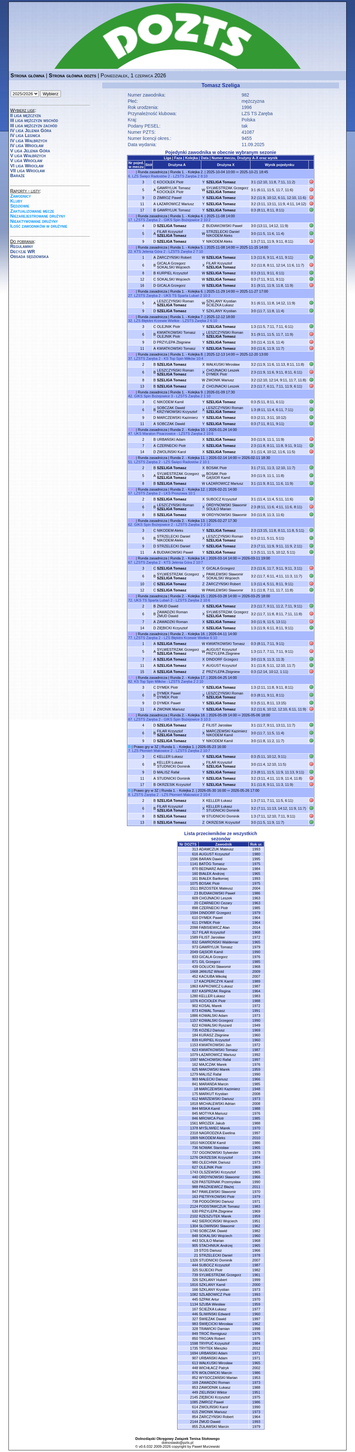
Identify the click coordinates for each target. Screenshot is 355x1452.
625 (195, 1069)
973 (195, 947)
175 (195, 1094)
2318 (194, 1133)
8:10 (204, 176)
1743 (194, 1172)
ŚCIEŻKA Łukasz (212, 1309)
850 (195, 1338)
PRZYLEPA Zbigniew (174, 342)
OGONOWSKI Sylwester (218, 1152)
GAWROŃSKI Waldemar (218, 942)
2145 (194, 1397)
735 (195, 1030)
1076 (194, 1001)
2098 (194, 927)
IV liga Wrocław (27, 145)
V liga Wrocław (26, 160)
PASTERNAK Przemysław (220, 1182)
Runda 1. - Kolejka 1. (178, 747)
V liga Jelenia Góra (30, 150)
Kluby (16, 201)
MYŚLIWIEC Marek (214, 1128)
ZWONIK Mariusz (220, 380)
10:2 (207, 220)
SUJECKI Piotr (210, 1270)
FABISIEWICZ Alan (214, 927)
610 (195, 918)
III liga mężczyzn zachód (33, 125)
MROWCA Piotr (211, 1118)
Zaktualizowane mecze (32, 211)
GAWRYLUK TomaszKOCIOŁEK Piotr (174, 190)
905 (195, 1245)
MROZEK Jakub (212, 1123)
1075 (194, 883)
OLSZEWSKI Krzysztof (217, 1172)
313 (195, 849)
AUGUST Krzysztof (221, 665)
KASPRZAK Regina (215, 991)
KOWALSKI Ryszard (215, 1025)
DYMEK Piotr (167, 687)
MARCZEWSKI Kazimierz (177, 418)
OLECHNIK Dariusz (215, 1162)
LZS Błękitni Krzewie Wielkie (156, 321)
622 (195, 1025)
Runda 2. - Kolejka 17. (188, 678)
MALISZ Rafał (168, 772)
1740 (194, 1231)
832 (195, 942)
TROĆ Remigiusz (213, 1334)
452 (195, 976)
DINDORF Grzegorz (222, 659)
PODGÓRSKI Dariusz (216, 1201)
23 (196, 893)
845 (195, 1113)
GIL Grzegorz (209, 962)
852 (195, 1378)
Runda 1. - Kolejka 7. (187, 317)
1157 (194, 1020)
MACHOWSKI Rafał (215, 1060)
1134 (194, 1304)
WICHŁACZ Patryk (214, 1368)
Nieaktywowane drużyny (34, 221)
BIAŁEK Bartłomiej (213, 878)
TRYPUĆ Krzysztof (214, 1343)
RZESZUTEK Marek (215, 1216)
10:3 (206, 296)
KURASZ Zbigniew (214, 1035)
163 (195, 1197)
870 (195, 869)
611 (195, 923)
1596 (194, 859)
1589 (194, 937)
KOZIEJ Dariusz (212, 1030)
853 (195, 1387)
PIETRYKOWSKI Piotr (216, 1197)
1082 (194, 1294)
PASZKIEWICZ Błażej (216, 1187)
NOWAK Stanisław (214, 1148)
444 (195, 1265)
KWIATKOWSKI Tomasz (176, 348)
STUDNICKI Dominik (173, 778)
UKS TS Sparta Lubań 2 (183, 296)
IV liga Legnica (25, 135)
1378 (194, 1128)
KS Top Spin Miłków (179, 358)
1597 (194, 1060)
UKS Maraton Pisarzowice (155, 434)
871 (195, 962)
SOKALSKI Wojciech (173, 279)
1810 (194, 1143)
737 (195, 1152)
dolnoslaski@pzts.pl (177, 1442)
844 (195, 1108)
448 (195, 1368)
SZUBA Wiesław (212, 1304)
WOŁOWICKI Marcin (215, 1373)
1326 (194, 1260)
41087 (248, 132)
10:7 (199, 562)
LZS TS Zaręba (257, 113)
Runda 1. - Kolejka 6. (187, 291)
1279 (194, 1074)
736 (195, 1148)
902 (195, 1006)
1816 (194, 1285)
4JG (131, 172)
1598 (194, 1343)
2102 (194, 1216)
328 (195, 1329)
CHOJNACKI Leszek (222, 386)
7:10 (199, 251)
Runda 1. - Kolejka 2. (187, 172)
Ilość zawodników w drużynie (38, 226)
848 (195, 1236)
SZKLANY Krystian (221, 311)
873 (195, 1011)
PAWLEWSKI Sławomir (224, 590)
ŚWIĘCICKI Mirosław (216, 1324)
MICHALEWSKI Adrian (217, 1104)
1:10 (207, 396)
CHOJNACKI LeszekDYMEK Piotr (222, 372)
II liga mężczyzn (25, 115)
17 (196, 981)
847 (195, 1192)
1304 (194, 1226)
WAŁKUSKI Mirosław (223, 364)
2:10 (207, 525)
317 (195, 932)
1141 (194, 864)
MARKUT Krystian (213, 1094)
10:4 (199, 358)
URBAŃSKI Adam (171, 439)
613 (195, 1363)
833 (195, 957)
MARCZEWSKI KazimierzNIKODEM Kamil (226, 733)
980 (195, 1162)
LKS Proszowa (175, 493)
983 (195, 1324)
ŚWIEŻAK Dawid (212, 1319)
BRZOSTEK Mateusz (216, 888)
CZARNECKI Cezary (215, 903)
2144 (194, 1422)
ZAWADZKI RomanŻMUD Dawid (172, 614)
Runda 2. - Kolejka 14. (188, 558)
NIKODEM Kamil (170, 402)
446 (195, 1314)
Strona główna (27, 75)
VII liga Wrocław (27, 170)
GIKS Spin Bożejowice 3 (153, 396)
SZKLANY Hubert (213, 1280)
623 (195, 1050)
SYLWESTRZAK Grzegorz (227, 190)
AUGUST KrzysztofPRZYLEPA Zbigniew (223, 651)
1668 (194, 971)
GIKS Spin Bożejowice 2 (183, 220)
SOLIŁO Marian (211, 1241)
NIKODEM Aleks (219, 241)
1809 (194, 1138)
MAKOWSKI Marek (214, 1069)
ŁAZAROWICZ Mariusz (175, 204)
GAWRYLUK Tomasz (174, 210)
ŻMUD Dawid (167, 606)
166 (195, 1290)
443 (195, 1241)
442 (195, 1221)
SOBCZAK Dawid (171, 424)
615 (195, 1412)
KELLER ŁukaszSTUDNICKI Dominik (173, 764)
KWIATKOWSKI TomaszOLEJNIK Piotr (176, 334)
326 (195, 1280)
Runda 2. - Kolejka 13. (188, 521)
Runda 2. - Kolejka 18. (188, 715)
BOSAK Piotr (216, 468)
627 (195, 1167)
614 (195, 1407)
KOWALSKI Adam (213, 1015)
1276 (194, 1157)
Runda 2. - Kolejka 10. (188, 430)
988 (195, 1187)
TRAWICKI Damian (214, 1329)
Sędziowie (19, 205)
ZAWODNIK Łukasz (215, 1387)
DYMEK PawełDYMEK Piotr (168, 695)
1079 (194, 1055)
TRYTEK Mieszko (213, 1348)
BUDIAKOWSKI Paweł (224, 226)
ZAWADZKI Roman (172, 622)
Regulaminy (21, 246)
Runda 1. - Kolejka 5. (187, 247)
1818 (194, 1104)
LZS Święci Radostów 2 (151, 176)
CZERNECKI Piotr (171, 446)
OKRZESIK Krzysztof (174, 785)
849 (195, 1334)
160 (195, 874)
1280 (194, 996)
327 (195, 1319)
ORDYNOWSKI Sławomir (226, 515)
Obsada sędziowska (29, 256)
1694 (194, 1353)
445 (195, 1299)
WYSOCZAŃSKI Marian (218, 1378)
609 (195, 898)
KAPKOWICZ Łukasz (216, 986)
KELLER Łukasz (170, 756)
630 (195, 1211)
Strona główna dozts (72, 75)
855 (195, 1427)
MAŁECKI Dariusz (213, 1079)
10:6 (209, 434)
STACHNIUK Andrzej (216, 1245)
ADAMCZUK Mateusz (216, 849)
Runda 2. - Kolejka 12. (188, 489)
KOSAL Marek (210, 1006)
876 (195, 1373)
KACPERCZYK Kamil (216, 981)
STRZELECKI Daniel (173, 546)
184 (195, 1035)
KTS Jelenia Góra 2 (149, 251)
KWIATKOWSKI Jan (215, 1045)
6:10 (213, 321)
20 (196, 903)
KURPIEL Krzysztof (172, 273)
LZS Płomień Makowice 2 (152, 751)
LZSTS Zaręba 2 (186, 176)
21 (196, 1255)
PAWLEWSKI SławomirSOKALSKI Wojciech (224, 576)
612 (195, 1099)
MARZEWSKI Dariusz (216, 1099)
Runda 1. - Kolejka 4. (187, 216)
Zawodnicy (20, 196)
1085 (194, 1402)
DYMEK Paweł (168, 703)
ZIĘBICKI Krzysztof (172, 628)
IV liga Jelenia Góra (30, 130)
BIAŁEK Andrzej (211, 874)
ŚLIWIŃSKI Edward (214, 1314)
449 (195, 1392)
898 (195, 908)
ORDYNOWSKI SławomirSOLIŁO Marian (226, 507)
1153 (194, 1045)
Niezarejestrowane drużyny (37, 216)
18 (196, 1089)
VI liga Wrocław (27, 165)
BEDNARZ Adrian (213, 869)
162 (195, 1064)
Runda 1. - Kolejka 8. (187, 354)
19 (196, 1250)
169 (195, 1382)
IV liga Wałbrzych (28, 140)
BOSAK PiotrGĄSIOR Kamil (218, 476)
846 (195, 1118)
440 (195, 1177)
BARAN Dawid (210, 859)
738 (195, 1201)
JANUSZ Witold (211, 971)
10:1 (206, 462)
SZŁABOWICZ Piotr (215, 1294)
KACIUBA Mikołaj (213, 976)
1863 (194, 986)
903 (195, 1079)
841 (195, 1084)
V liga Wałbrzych (28, 155)
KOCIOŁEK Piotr (170, 182)
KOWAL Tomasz (212, 1011)
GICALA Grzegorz (171, 285)
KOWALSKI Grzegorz (216, 1020)
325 (195, 1270)
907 (195, 1358)
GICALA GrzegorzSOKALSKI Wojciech (173, 265)
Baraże (17, 175)
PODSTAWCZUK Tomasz (219, 1206)
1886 (194, 1015)
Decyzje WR (22, 251)
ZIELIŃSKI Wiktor (213, 1392)
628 (195, 1182)
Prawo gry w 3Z (146, 747)
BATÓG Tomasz (211, 864)
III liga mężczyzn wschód (34, 120)
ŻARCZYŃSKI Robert (174, 257)
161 (195, 878)
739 (195, 1275)
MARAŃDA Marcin (213, 1084)
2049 (194, 952)
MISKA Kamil (209, 1108)
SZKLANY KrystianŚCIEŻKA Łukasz (221, 303)
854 (195, 1417)
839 (195, 1040)
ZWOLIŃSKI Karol (171, 452)
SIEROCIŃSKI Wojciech (218, 1221)
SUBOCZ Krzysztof (221, 499)
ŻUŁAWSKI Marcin (214, 1427)
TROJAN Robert (212, 1338)
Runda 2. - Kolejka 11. (188, 458)
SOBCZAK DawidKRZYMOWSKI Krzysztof (177, 410)
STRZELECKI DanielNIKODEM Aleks (222, 233)
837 (195, 991)
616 (195, 854)
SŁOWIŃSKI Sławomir (216, 1226)
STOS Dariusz (210, 1250)
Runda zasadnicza (152, 172)
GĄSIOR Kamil (211, 952)
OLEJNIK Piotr (168, 327)
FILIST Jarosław (219, 725)
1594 (194, 913)
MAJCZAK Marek (213, 1064)
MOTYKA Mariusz (213, 1113)
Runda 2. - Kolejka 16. (188, 634)
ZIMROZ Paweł (169, 198)
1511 (194, 888)
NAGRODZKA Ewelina (217, 1133)
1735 (194, 1348)
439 (195, 967)
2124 (194, 1206)
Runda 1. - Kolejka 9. (187, 392)
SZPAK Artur (209, 1299)
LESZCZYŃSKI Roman (175, 303)
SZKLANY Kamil (212, 1285)
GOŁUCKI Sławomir (215, 967)
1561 (194, 1123)
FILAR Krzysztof (171, 233)
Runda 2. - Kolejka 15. (188, 596)
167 (195, 1309)
